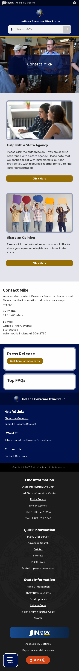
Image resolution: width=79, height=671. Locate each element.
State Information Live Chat (38, 486)
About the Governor (16, 418)
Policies (38, 549)
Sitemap (38, 555)
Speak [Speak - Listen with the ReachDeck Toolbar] (37, 660)
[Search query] (38, 29)
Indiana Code (38, 605)
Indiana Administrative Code (38, 611)
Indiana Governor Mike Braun (40, 21)
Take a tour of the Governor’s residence (28, 440)
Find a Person (38, 499)
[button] (75, 2)
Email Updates (38, 599)
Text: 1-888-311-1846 (38, 518)
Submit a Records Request (20, 424)
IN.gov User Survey (38, 536)
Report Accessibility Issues (38, 650)
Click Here (39, 178)
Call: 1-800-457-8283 (38, 512)
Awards (38, 617)
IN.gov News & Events (38, 592)
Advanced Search (38, 542)
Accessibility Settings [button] (38, 643)
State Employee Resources (38, 568)
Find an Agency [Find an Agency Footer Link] (38, 505)
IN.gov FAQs (38, 561)
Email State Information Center (38, 493)
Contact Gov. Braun (16, 456)
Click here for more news (25, 361)
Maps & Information (38, 586)
